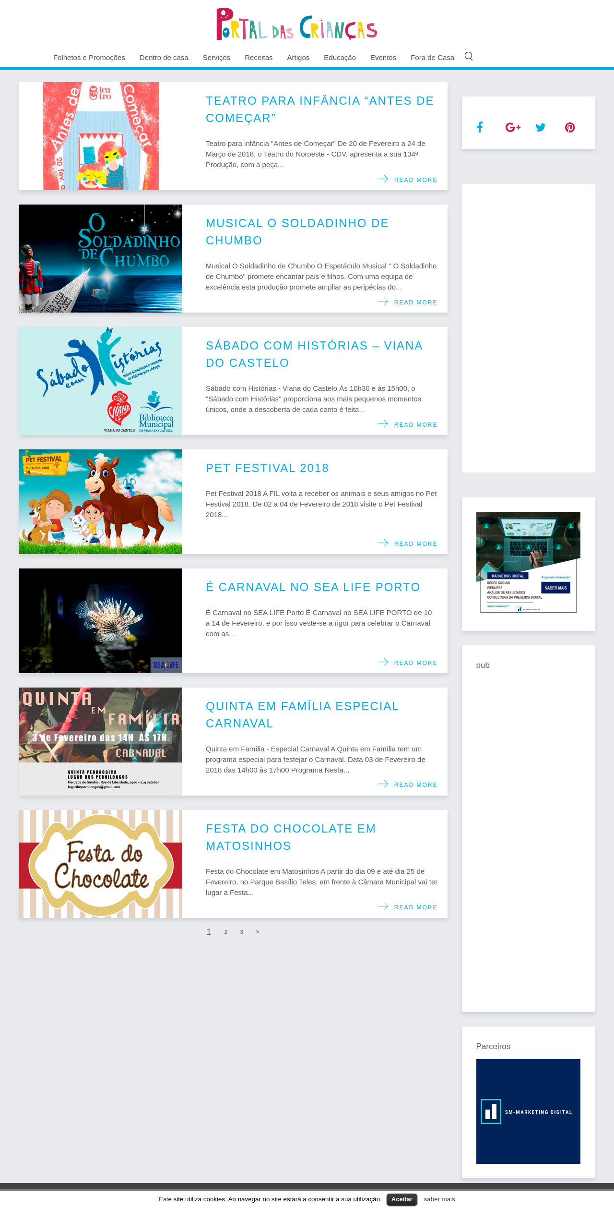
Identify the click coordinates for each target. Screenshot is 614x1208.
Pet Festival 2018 (268, 467)
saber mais (439, 1199)
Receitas (258, 57)
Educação (340, 57)
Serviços (217, 57)
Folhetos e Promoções (89, 57)
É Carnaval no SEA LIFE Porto (313, 586)
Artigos (298, 57)
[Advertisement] (528, 328)
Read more (413, 180)
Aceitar (402, 1199)
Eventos (383, 57)
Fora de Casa (432, 57)
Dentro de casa (164, 57)
